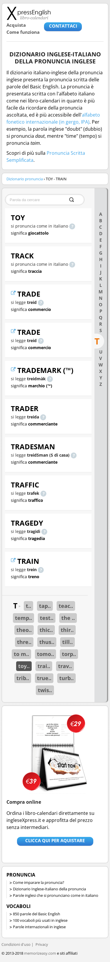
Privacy (41, 944)
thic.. (46, 629)
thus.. (46, 641)
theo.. (24, 629)
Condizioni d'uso (16, 944)
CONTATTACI (63, 26)
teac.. (66, 605)
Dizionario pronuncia (24, 178)
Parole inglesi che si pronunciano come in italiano (55, 895)
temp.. (23, 617)
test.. (46, 617)
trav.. (65, 666)
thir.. (67, 629)
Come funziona (23, 32)
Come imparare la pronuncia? (38, 882)
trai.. (44, 666)
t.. (28, 605)
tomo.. (45, 653)
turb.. (66, 678)
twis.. (45, 690)
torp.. (69, 653)
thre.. (24, 641)
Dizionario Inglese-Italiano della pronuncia (49, 889)
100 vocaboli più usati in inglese (40, 920)
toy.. (24, 666)
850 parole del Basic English (36, 913)
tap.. (45, 605)
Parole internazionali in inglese (39, 926)
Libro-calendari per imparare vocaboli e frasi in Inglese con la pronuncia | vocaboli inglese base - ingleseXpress (28, 13)
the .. (68, 617)
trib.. (22, 678)
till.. (67, 641)
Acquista (16, 25)
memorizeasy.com (40, 953)
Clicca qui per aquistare (55, 840)
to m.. (21, 653)
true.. (44, 678)
